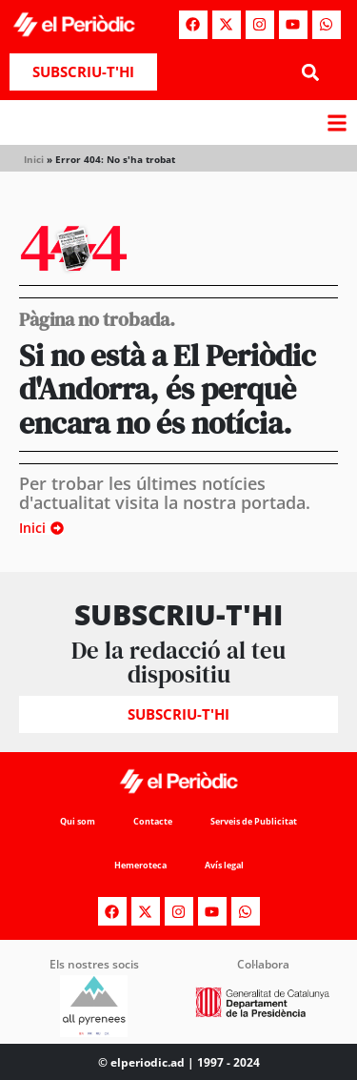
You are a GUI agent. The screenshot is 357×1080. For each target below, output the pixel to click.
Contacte (152, 821)
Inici (34, 159)
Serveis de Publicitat (253, 821)
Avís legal (224, 865)
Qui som (77, 821)
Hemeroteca (140, 865)
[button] (311, 72)
